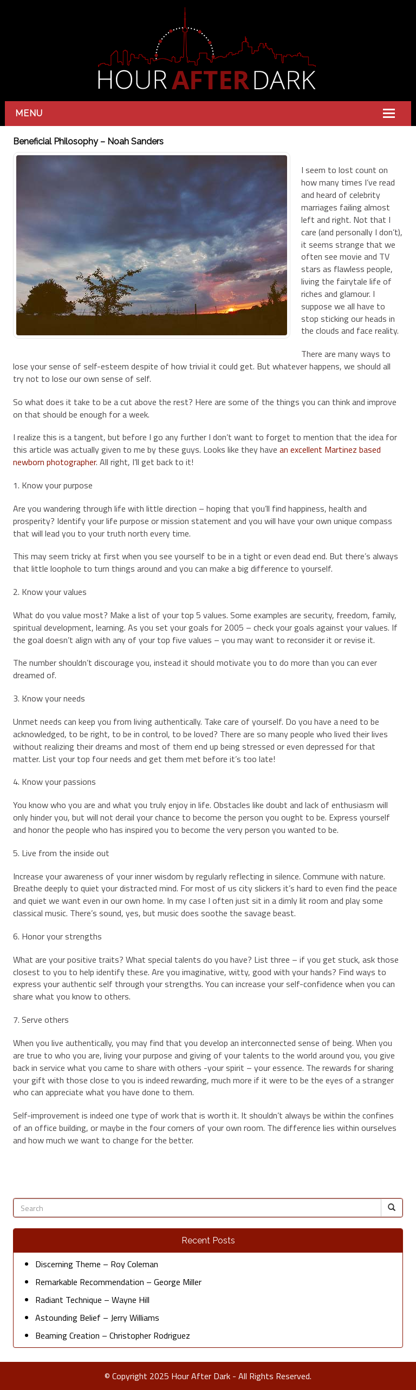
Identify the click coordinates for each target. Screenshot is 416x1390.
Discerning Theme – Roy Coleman (96, 1263)
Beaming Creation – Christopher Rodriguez (112, 1335)
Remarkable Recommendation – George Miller (118, 1281)
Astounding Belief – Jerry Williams (97, 1317)
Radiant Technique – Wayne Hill (92, 1299)
